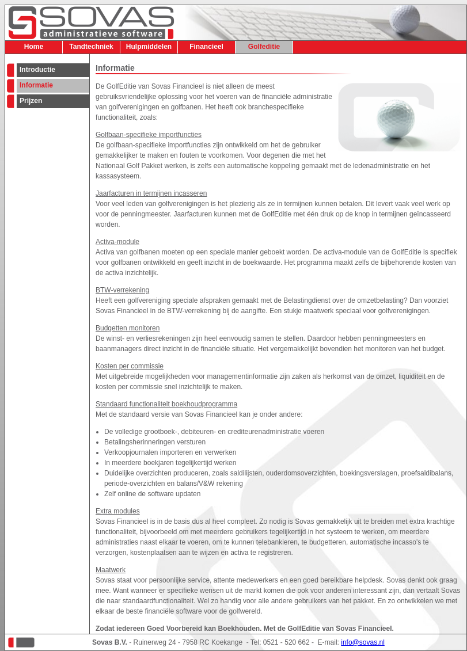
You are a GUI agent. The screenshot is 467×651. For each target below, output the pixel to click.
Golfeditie (264, 47)
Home (33, 47)
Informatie (36, 85)
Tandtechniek (91, 47)
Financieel (206, 47)
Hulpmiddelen (149, 47)
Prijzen (31, 101)
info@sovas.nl (363, 642)
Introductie (37, 70)
